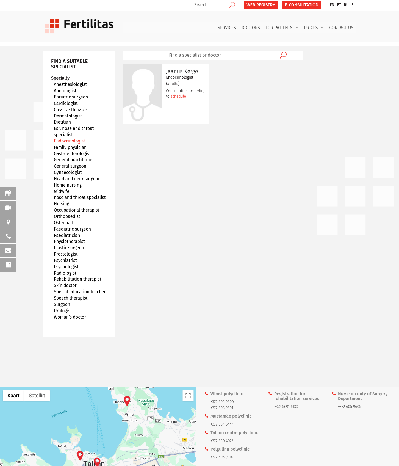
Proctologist (66, 254)
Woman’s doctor (70, 317)
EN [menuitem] (332, 4)
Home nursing (68, 185)
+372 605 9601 (221, 407)
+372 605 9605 (349, 406)
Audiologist (65, 90)
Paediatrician (67, 235)
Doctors (251, 27)
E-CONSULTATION (301, 4)
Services (227, 27)
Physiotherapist (69, 241)
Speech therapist (70, 298)
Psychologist (66, 266)
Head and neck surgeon (77, 178)
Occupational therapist (76, 210)
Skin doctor (65, 285)
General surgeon (70, 166)
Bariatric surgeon (71, 97)
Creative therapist (71, 109)
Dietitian (62, 122)
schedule (178, 96)
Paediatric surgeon (72, 229)
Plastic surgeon (69, 247)
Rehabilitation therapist (77, 279)
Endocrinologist (69, 141)
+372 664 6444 (222, 424)
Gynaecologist (68, 172)
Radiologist (65, 273)
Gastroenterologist (72, 153)
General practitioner (74, 159)
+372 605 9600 (222, 401)
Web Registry (260, 4)
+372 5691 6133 (286, 406)
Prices (314, 27)
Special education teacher (80, 291)
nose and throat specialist (80, 197)
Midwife (61, 191)
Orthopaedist (67, 216)
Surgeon (62, 304)
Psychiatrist (65, 260)
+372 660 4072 (221, 440)
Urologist (63, 310)
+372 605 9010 (221, 457)
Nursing (61, 203)
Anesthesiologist (70, 84)
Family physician (70, 147)
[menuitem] (332, 5)
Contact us (341, 27)
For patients (281, 27)
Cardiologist (66, 103)
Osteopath (64, 222)
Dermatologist (68, 116)
